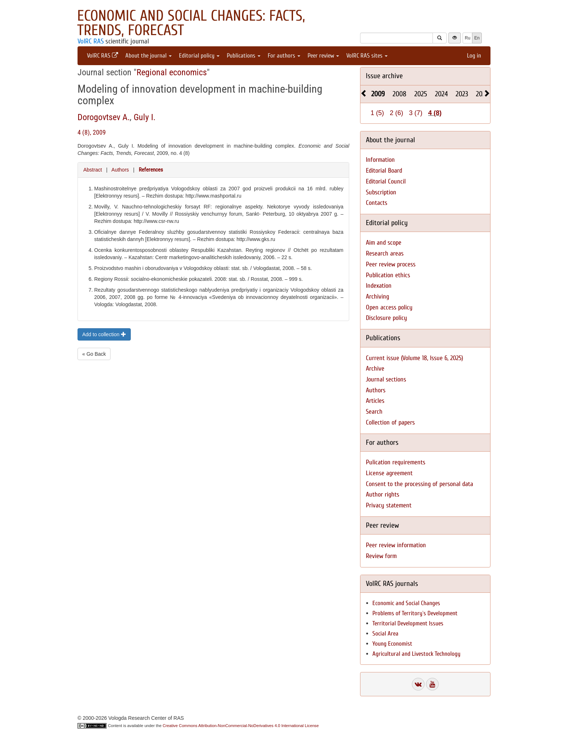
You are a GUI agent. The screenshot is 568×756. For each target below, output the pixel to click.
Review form (381, 556)
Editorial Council (386, 181)
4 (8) (435, 113)
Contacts (376, 203)
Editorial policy (199, 55)
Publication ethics (388, 275)
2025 (420, 94)
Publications (243, 55)
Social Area (385, 633)
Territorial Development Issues (407, 623)
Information (380, 160)
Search (374, 411)
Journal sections (386, 379)
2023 (462, 94)
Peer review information (396, 545)
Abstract (92, 170)
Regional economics (172, 72)
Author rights (382, 494)
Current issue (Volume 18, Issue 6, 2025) (414, 358)
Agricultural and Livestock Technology (416, 653)
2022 (482, 94)
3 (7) (415, 113)
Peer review (323, 55)
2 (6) (396, 113)
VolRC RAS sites (367, 55)
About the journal (148, 55)
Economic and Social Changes (406, 603)
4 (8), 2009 (92, 132)
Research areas (385, 253)
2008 (399, 94)
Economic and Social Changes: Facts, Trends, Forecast (191, 23)
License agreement (389, 473)
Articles (375, 401)
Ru (467, 38)
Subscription (381, 192)
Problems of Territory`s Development (415, 613)
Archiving (377, 296)
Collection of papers (390, 422)
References (151, 169)
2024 (441, 94)
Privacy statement (389, 505)
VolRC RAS (91, 41)
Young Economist (392, 643)
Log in (474, 55)
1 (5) (377, 113)
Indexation (379, 286)
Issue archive (384, 76)
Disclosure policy (386, 318)
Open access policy (389, 307)
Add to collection (104, 334)
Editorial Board (384, 170)
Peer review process (390, 264)
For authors (284, 55)
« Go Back (94, 354)
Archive (375, 368)
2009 (378, 94)
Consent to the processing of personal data (419, 484)
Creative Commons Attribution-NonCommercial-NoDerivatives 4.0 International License (241, 725)
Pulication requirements (395, 462)
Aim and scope (383, 242)
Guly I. (144, 117)
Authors (120, 170)
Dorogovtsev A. (104, 117)
